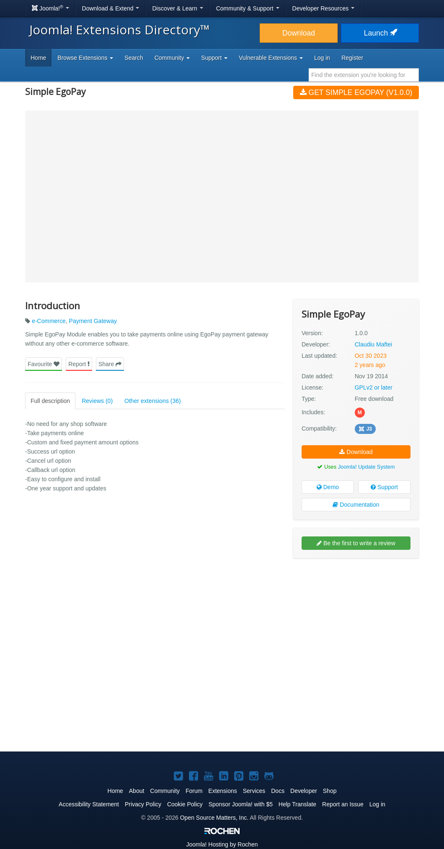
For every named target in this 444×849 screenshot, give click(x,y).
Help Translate (297, 804)
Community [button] (172, 57)
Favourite (43, 364)
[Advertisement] (356, 619)
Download (298, 33)
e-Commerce (49, 321)
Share (109, 364)
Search (133, 57)
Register (352, 57)
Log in (322, 57)
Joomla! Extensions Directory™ (119, 29)
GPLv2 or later (373, 387)
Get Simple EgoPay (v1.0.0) (356, 92)
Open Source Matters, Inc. (214, 817)
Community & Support (247, 8)
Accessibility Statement (89, 804)
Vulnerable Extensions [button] (271, 57)
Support (384, 487)
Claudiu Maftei (373, 344)
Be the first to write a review (356, 543)
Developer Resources (323, 8)
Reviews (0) (97, 401)
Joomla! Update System (366, 467)
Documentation (356, 504)
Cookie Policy (185, 804)
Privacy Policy (143, 804)
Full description (50, 401)
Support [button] (214, 57)
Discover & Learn (177, 8)
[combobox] (364, 75)
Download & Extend (110, 8)
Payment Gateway (93, 321)
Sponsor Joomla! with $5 (241, 804)
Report (79, 364)
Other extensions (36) (152, 401)
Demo (328, 487)
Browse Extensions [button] (85, 57)
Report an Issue (343, 804)
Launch (380, 33)
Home (38, 57)
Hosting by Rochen (222, 844)
